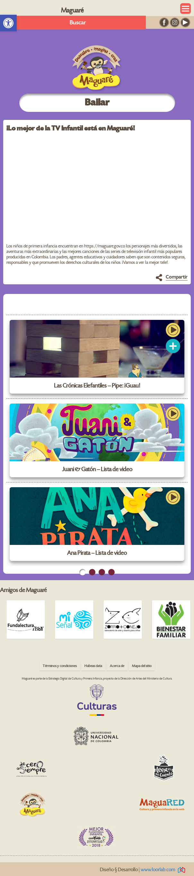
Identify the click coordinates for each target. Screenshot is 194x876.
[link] (8, 23)
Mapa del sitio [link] (142, 666)
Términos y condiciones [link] (60, 666)
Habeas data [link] (93, 666)
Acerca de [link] (117, 666)
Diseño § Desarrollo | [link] (144, 870)
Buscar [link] (78, 22)
